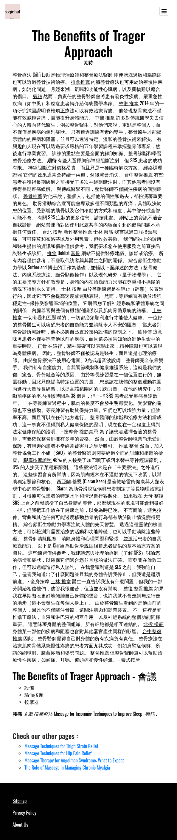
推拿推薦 (80, 81)
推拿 (52, 253)
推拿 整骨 (129, 445)
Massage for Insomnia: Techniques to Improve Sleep (98, 713)
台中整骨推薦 (138, 174)
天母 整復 (153, 495)
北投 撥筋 (153, 623)
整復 (128, 588)
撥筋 (150, 713)
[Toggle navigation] (164, 11)
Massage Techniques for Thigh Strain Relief (61, 746)
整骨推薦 (32, 195)
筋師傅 (145, 331)
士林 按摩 (71, 288)
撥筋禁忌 (88, 431)
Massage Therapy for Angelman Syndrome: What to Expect (74, 760)
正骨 (42, 345)
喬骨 (75, 253)
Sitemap (20, 800)
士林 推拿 (61, 581)
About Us (20, 824)
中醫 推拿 (105, 117)
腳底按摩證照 (37, 459)
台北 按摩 (52, 231)
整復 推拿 (129, 103)
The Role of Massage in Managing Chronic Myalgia (67, 767)
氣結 (37, 96)
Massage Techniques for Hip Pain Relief (57, 753)
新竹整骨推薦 (77, 231)
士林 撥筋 (103, 231)
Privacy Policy (24, 812)
